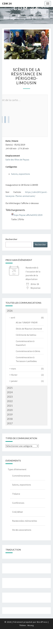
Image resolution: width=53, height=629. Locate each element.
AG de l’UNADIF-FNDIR (26, 322)
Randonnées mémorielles (24, 520)
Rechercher (11, 239)
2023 (10, 396)
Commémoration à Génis (28, 351)
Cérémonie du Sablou (26, 334)
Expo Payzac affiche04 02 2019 (28, 215)
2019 (10, 414)
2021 (10, 405)
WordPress (42, 622)
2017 (10, 423)
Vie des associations (21, 529)
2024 (10, 392)
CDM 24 (7, 3)
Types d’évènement (17, 469)
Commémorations (21, 475)
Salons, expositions (20, 173)
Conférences (18, 502)
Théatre (16, 493)
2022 (10, 401)
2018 (10, 418)
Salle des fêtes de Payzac (17, 159)
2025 (10, 387)
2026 (10, 310)
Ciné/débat (17, 511)
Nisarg (31, 625)
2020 (10, 410)
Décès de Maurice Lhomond (29, 328)
